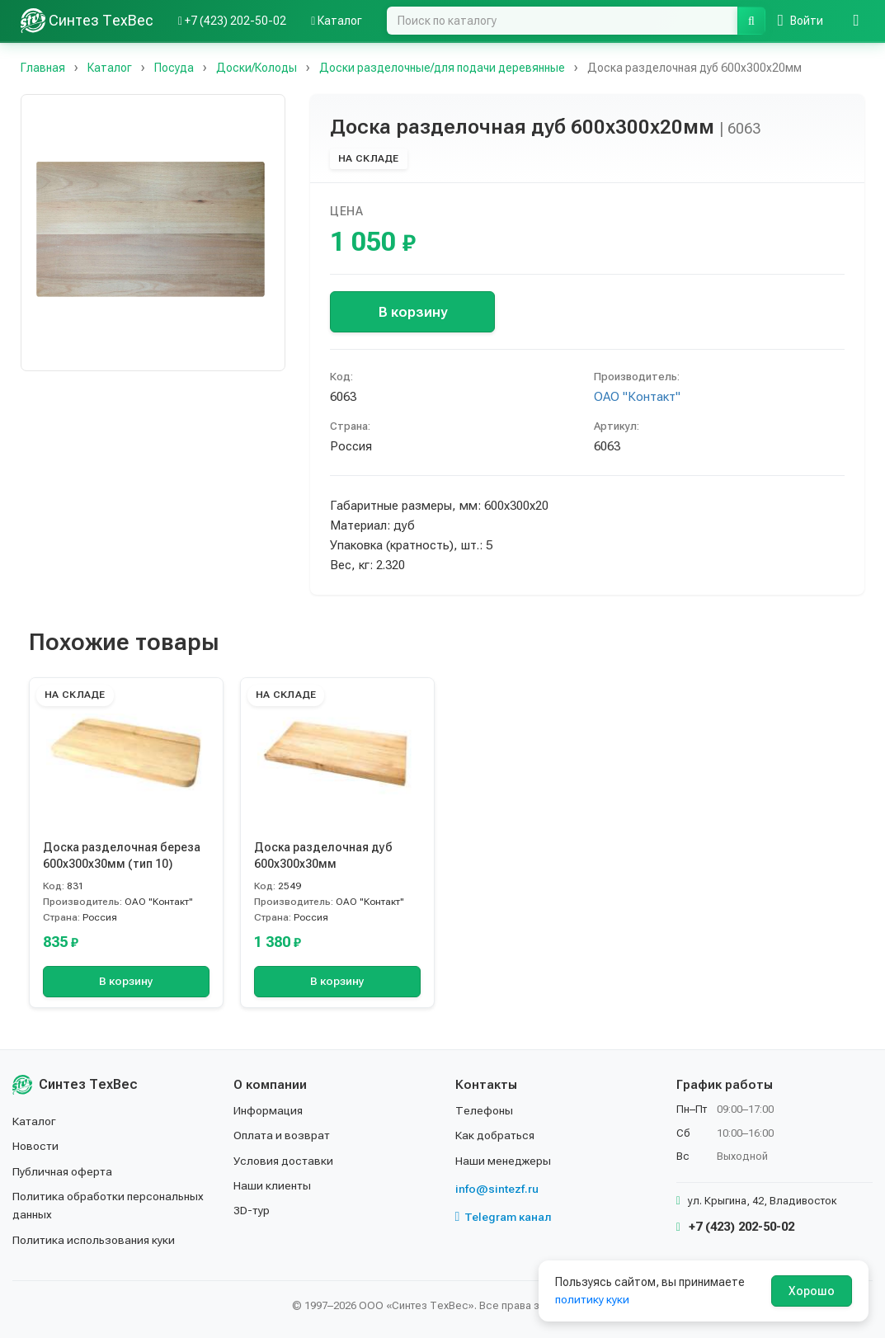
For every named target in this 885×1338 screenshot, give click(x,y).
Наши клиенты (272, 1185)
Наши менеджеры (503, 1160)
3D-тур (252, 1210)
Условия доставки (284, 1160)
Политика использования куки (94, 1239)
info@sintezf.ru (497, 1188)
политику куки (592, 1299)
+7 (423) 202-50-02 (735, 1226)
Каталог (34, 1121)
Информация (268, 1110)
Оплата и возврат (282, 1135)
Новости (35, 1145)
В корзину (413, 312)
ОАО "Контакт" (637, 396)
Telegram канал (504, 1216)
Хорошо (811, 1291)
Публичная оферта (63, 1171)
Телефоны (484, 1110)
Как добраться (495, 1135)
